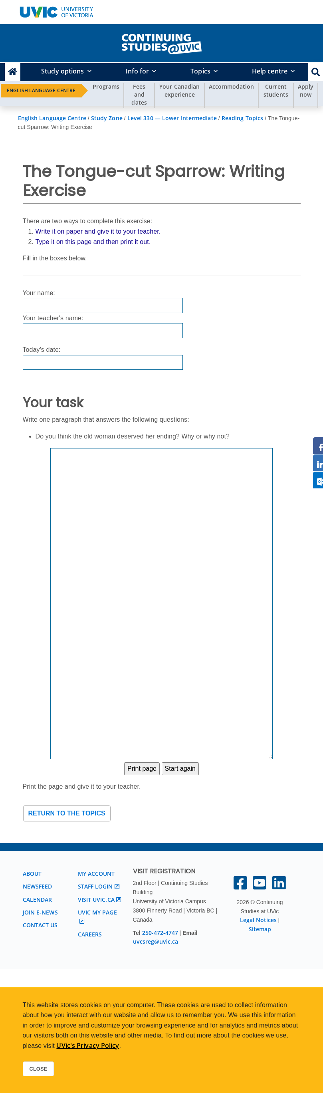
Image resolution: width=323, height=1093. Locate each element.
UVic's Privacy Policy (87, 1045)
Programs (106, 86)
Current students (276, 90)
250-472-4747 (161, 932)
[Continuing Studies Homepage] (12, 72)
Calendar (37, 899)
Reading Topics (242, 118)
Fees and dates (139, 94)
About (32, 873)
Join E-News (40, 912)
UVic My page (97, 912)
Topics (200, 71)
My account (96, 873)
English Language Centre (41, 90)
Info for (137, 71)
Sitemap (260, 929)
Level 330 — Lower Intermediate (172, 118)
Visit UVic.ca (96, 899)
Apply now (306, 90)
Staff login (95, 886)
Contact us (40, 925)
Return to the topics (66, 813)
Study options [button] (62, 71)
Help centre (269, 71)
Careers (90, 934)
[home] (162, 42)
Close (39, 1069)
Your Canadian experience (179, 90)
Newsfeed (37, 886)
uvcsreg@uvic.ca (155, 941)
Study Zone (107, 118)
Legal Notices (258, 920)
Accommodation (231, 86)
